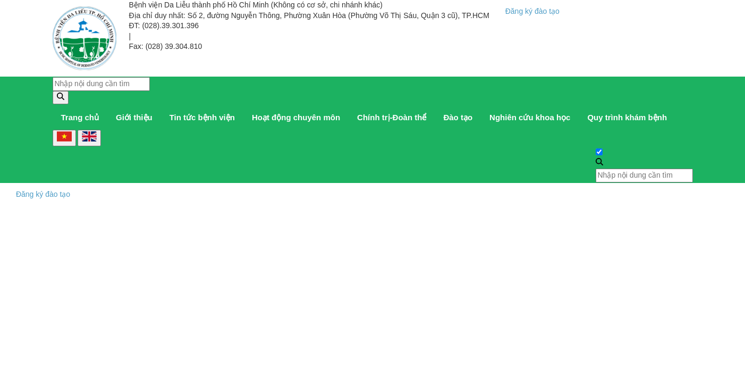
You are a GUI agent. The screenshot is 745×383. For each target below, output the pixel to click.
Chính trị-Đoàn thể (391, 117)
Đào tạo (457, 117)
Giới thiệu (134, 117)
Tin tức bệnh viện (202, 117)
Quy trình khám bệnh (627, 117)
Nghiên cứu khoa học (529, 117)
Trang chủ (80, 117)
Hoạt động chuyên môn (296, 117)
